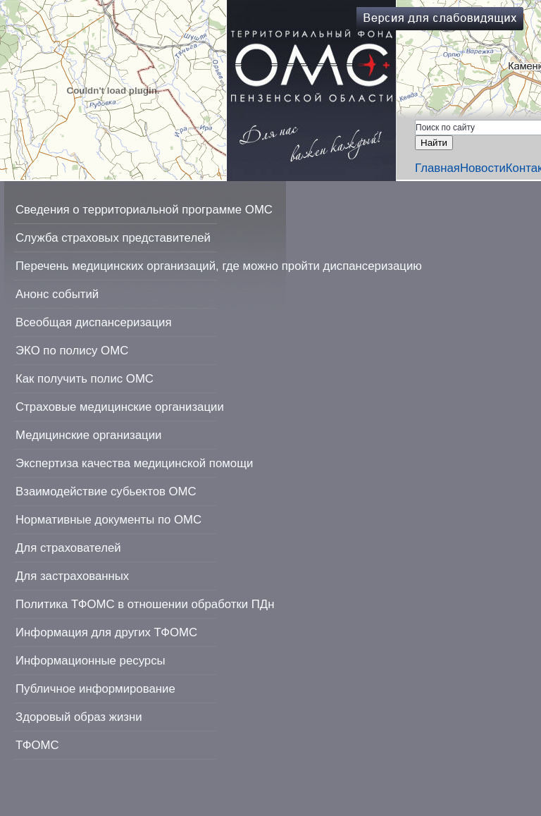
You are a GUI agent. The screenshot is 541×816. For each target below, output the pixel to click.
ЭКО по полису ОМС (71, 350)
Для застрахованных (72, 576)
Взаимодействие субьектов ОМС (106, 491)
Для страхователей (68, 548)
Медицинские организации (88, 435)
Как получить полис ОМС (84, 378)
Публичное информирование (95, 689)
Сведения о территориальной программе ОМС (144, 209)
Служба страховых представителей (113, 238)
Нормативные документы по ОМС (108, 519)
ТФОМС (37, 745)
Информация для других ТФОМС (106, 632)
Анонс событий (57, 294)
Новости (483, 168)
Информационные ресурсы (90, 660)
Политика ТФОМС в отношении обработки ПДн (144, 604)
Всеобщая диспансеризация (93, 322)
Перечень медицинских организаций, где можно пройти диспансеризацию (218, 266)
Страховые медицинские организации (119, 407)
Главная (437, 168)
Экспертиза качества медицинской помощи (134, 463)
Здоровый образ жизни (78, 717)
